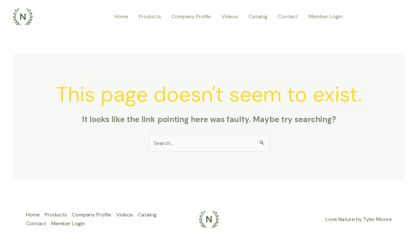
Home (121, 16)
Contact (288, 16)
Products (150, 16)
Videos (229, 16)
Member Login (325, 16)
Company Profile (191, 16)
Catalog (258, 16)
